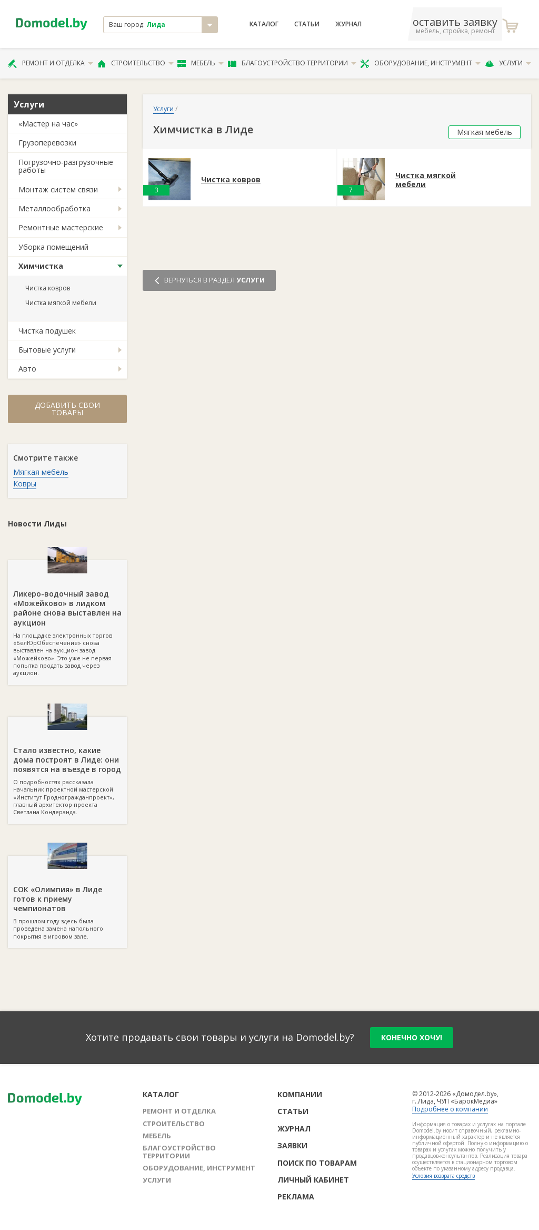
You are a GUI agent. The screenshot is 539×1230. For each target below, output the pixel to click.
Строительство (135, 63)
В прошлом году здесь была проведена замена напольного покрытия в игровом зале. (67, 898)
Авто (27, 369)
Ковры (24, 484)
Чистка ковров (47, 288)
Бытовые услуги (47, 350)
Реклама (295, 1196)
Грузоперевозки (47, 143)
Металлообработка (54, 208)
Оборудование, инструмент (420, 63)
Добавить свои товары (67, 408)
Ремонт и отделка (50, 63)
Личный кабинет (313, 1180)
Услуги (508, 63)
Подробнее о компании (450, 1109)
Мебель (200, 63)
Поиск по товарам (317, 1163)
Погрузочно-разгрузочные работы (65, 166)
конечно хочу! (411, 1037)
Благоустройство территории (292, 63)
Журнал (348, 24)
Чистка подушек (47, 331)
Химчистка (40, 266)
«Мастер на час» (48, 124)
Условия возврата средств (443, 1175)
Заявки (292, 1145)
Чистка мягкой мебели (60, 302)
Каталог (263, 24)
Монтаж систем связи (58, 189)
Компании (299, 1094)
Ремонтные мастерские (60, 227)
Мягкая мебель (40, 472)
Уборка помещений (53, 247)
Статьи (307, 24)
